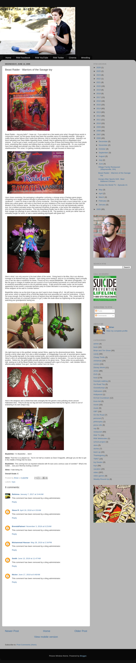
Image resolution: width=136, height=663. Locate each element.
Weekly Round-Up (101, 479)
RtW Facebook (23, 57)
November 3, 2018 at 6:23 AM (38, 526)
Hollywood (98, 394)
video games (99, 476)
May (101, 190)
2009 (98, 127)
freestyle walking (101, 381)
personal (97, 418)
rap (95, 428)
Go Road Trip (99, 384)
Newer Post (12, 630)
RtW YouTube (41, 57)
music (96, 408)
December (103, 141)
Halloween (98, 391)
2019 (98, 90)
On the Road (99, 415)
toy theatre (98, 462)
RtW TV (97, 435)
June (101, 164)
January (102, 205)
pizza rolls (98, 425)
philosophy (98, 422)
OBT (95, 411)
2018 (98, 93)
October (102, 149)
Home (8, 57)
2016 (98, 101)
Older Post (81, 630)
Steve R (15, 510)
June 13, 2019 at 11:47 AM (29, 558)
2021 (98, 82)
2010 (98, 123)
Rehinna (15, 494)
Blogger (83, 656)
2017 (98, 97)
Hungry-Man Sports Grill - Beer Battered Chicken (111, 180)
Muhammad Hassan (21, 542)
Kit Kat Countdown (101, 398)
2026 (98, 67)
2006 (98, 138)
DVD (96, 374)
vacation (97, 469)
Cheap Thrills (99, 357)
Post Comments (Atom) (27, 645)
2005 (98, 209)
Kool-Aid (97, 401)
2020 (98, 86)
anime (96, 344)
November (103, 145)
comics (96, 364)
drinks (96, 371)
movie (96, 405)
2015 (98, 105)
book (96, 347)
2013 (98, 112)
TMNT (96, 459)
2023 (98, 75)
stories (96, 449)
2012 (98, 116)
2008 (98, 131)
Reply (14, 502)
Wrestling (85, 57)
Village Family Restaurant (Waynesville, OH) (109, 168)
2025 (98, 71)
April (101, 193)
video (96, 472)
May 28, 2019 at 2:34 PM (41, 542)
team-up (97, 452)
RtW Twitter (58, 57)
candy (96, 354)
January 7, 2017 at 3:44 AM (31, 494)
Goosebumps (99, 388)
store (96, 445)
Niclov (15, 575)
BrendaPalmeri (18, 526)
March (102, 197)
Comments (101, 316)
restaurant (98, 432)
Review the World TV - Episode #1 (113, 185)
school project (99, 442)
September (104, 153)
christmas (98, 361)
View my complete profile (117, 331)
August (102, 156)
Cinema (72, 57)
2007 (98, 134)
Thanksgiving (99, 455)
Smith (14, 558)
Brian (111, 327)
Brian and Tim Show (102, 350)
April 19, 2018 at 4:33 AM (30, 510)
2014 (98, 108)
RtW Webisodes (100, 438)
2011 (98, 120)
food (95, 378)
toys (13, 482)
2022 (98, 79)
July (101, 160)
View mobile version (46, 636)
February (103, 201)
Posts (98, 311)
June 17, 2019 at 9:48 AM (29, 575)
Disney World (99, 367)
